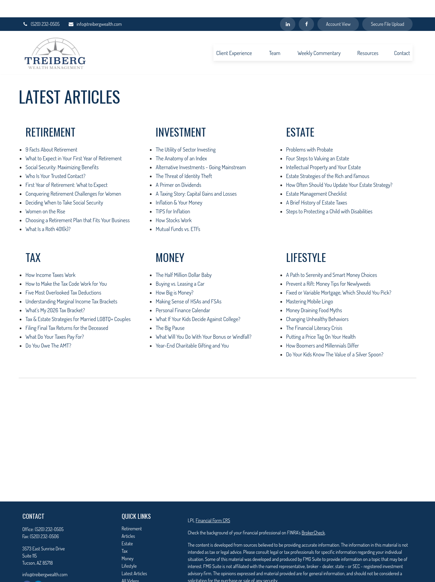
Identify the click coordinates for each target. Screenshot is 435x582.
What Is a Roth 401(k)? (48, 211)
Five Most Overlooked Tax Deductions (63, 275)
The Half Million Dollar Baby (183, 257)
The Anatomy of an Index (181, 141)
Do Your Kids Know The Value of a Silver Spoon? (335, 337)
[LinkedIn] (287, 7)
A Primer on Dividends (178, 167)
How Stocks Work (174, 202)
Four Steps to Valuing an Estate (317, 141)
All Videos (130, 563)
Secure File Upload (387, 7)
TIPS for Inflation (173, 194)
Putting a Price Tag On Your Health (321, 319)
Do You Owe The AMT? (48, 328)
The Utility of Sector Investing (185, 132)
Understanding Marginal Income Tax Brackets (71, 284)
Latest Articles (134, 556)
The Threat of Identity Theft (184, 158)
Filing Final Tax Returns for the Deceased (66, 310)
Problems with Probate (309, 132)
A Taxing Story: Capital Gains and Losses (196, 176)
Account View (338, 7)
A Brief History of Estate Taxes (316, 185)
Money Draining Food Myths (314, 292)
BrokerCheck (313, 515)
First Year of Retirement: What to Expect (66, 167)
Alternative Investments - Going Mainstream (201, 149)
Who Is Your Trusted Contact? (55, 158)
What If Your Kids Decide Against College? (198, 301)
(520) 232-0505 (41, 7)
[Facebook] (306, 7)
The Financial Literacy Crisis (314, 310)
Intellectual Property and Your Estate (323, 149)
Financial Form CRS (213, 503)
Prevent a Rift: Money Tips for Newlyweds (328, 266)
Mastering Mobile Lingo (309, 284)
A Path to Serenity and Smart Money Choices (331, 257)
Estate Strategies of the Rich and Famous (327, 158)
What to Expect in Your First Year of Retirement (73, 141)
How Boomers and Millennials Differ (322, 328)
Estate (127, 526)
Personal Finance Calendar (183, 292)
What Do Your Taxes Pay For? (54, 319)
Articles (128, 519)
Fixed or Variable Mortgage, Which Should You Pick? (339, 275)
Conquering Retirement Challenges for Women (73, 176)
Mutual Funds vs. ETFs (178, 211)
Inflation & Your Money (179, 185)
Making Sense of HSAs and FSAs (188, 284)
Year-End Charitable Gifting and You (192, 328)
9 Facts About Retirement (51, 132)
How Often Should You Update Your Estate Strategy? (339, 167)
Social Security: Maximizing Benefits (62, 149)
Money (128, 541)
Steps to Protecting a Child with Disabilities (329, 194)
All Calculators (134, 571)
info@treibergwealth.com (95, 7)
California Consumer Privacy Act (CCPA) (369, 575)
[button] (234, 35)
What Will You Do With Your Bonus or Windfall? (203, 319)
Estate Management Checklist (316, 176)
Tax (124, 533)
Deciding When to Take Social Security (64, 185)
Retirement (132, 511)
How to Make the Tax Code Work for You (66, 266)
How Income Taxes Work (50, 257)
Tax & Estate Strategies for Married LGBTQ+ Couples (77, 301)
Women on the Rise (45, 194)
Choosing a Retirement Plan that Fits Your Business (77, 202)
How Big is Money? (174, 275)
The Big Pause (170, 310)
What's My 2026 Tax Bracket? (55, 292)
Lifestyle (129, 548)
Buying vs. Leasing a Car (180, 266)
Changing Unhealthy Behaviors (317, 301)
